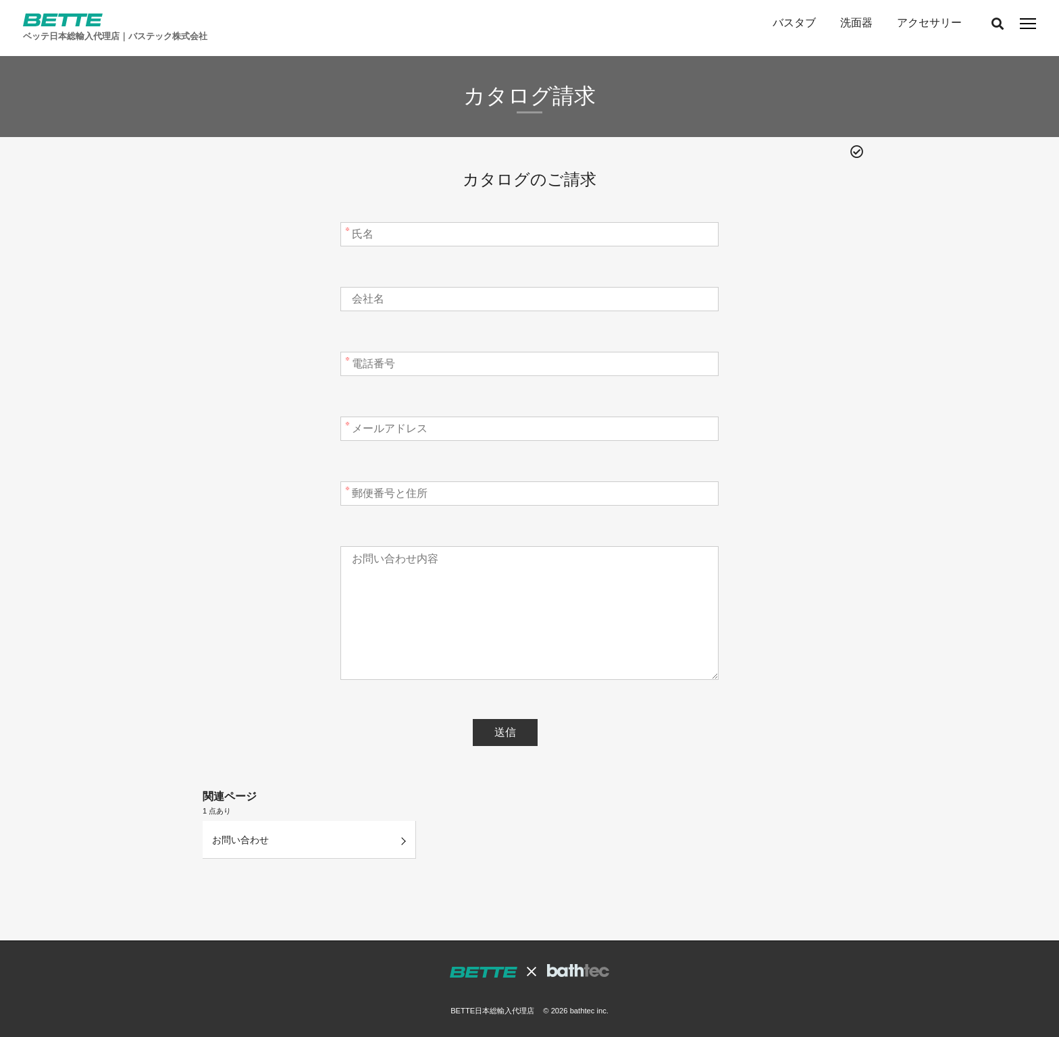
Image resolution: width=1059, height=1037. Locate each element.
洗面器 (856, 22)
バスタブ (793, 22)
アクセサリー (929, 22)
